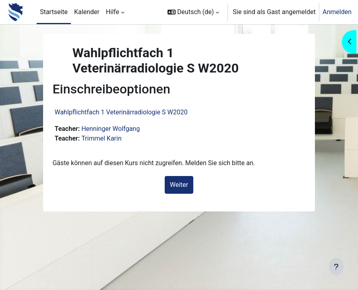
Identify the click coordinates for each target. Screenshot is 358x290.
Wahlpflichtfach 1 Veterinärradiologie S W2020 (120, 112)
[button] (193, 12)
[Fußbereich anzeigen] (336, 267)
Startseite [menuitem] (54, 12)
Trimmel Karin (101, 138)
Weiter (179, 184)
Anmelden (337, 12)
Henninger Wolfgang (110, 129)
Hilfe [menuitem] (112, 12)
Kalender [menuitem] (86, 12)
